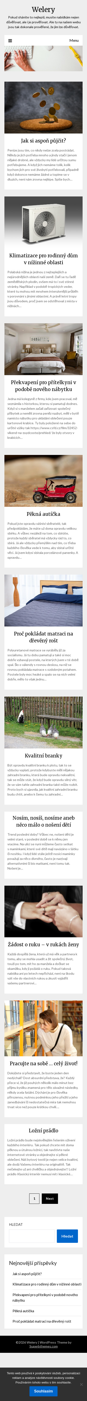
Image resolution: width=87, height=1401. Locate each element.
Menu (74, 40)
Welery (43, 9)
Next (50, 1198)
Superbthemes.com (43, 1346)
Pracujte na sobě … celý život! (43, 1063)
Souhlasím (43, 1391)
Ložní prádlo (43, 1131)
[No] (81, 1384)
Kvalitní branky (43, 756)
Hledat (16, 1224)
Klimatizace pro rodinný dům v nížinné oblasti (47, 1284)
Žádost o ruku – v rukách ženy (43, 944)
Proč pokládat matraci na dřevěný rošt (42, 1321)
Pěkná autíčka (43, 514)
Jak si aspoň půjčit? (43, 141)
